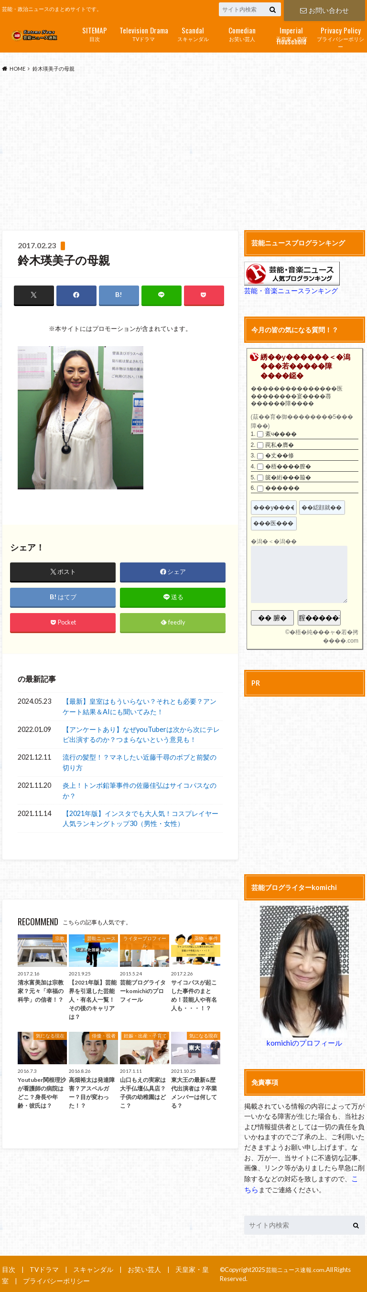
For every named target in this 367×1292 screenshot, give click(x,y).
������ (282, 488)
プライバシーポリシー (340, 37)
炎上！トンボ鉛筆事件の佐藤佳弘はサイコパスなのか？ (139, 791)
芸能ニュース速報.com (297, 1268)
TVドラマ (143, 33)
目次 (94, 33)
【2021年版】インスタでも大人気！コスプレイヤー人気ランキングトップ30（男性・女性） (140, 819)
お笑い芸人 (242, 33)
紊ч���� (281, 434)
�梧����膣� (288, 466)
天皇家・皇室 (291, 34)
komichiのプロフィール (304, 1042)
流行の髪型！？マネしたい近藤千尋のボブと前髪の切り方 (139, 762)
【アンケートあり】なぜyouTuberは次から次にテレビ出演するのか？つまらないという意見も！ (141, 735)
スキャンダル (192, 33)
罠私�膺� (279, 445)
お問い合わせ (324, 9)
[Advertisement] (183, 152)
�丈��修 (279, 455)
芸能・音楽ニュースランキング (287, 291)
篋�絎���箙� (288, 477)
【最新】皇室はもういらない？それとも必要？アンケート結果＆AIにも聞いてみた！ (139, 707)
